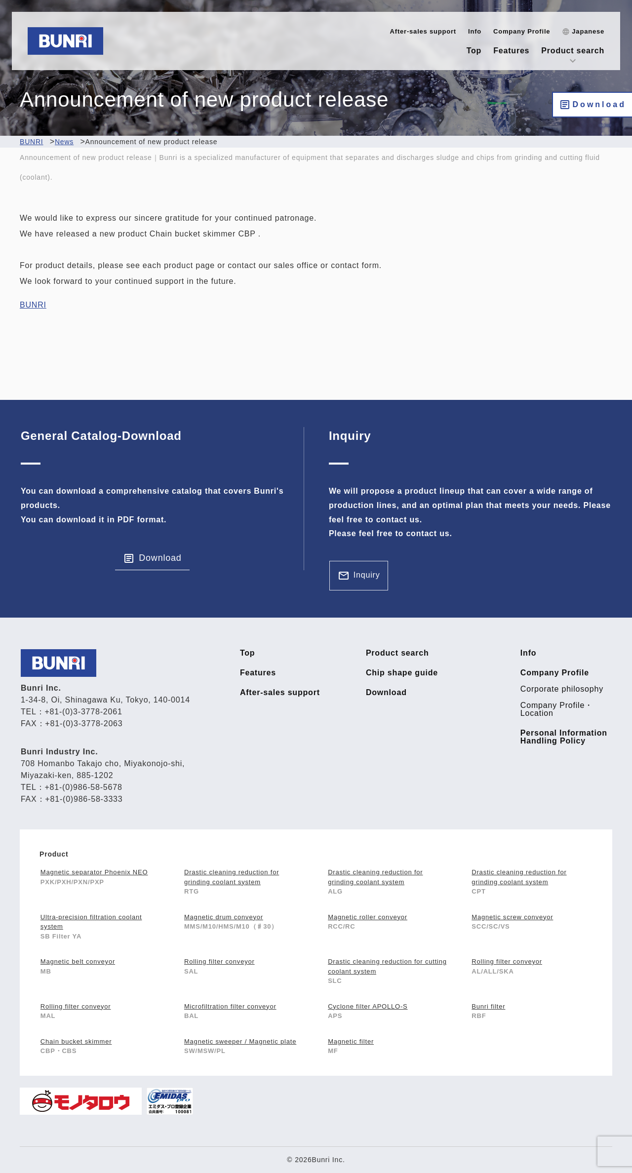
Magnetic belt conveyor (77, 961)
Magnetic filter (351, 1041)
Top (474, 50)
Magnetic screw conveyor (512, 917)
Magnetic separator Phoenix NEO (94, 872)
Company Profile (521, 31)
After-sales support (423, 31)
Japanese (588, 31)
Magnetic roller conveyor (367, 917)
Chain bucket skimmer (76, 1041)
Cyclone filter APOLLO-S (367, 1006)
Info (474, 31)
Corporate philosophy (561, 689)
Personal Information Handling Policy (563, 737)
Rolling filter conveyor (219, 961)
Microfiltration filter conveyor (230, 1006)
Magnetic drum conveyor (223, 917)
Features (511, 50)
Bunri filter (488, 1006)
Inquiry (367, 575)
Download (599, 104)
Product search (572, 50)
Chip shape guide (402, 673)
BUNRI (33, 305)
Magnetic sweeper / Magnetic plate (240, 1041)
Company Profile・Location (556, 709)
